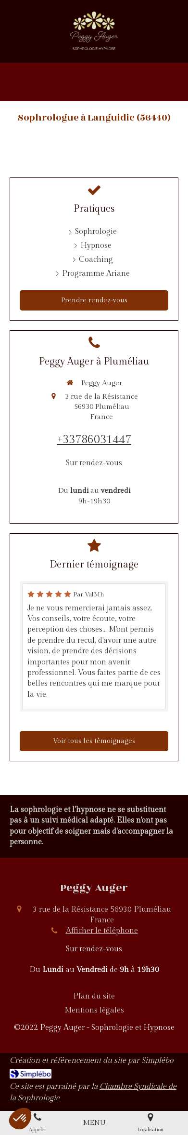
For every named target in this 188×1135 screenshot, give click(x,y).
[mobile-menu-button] (94, 1122)
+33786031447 (94, 439)
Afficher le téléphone (102, 930)
